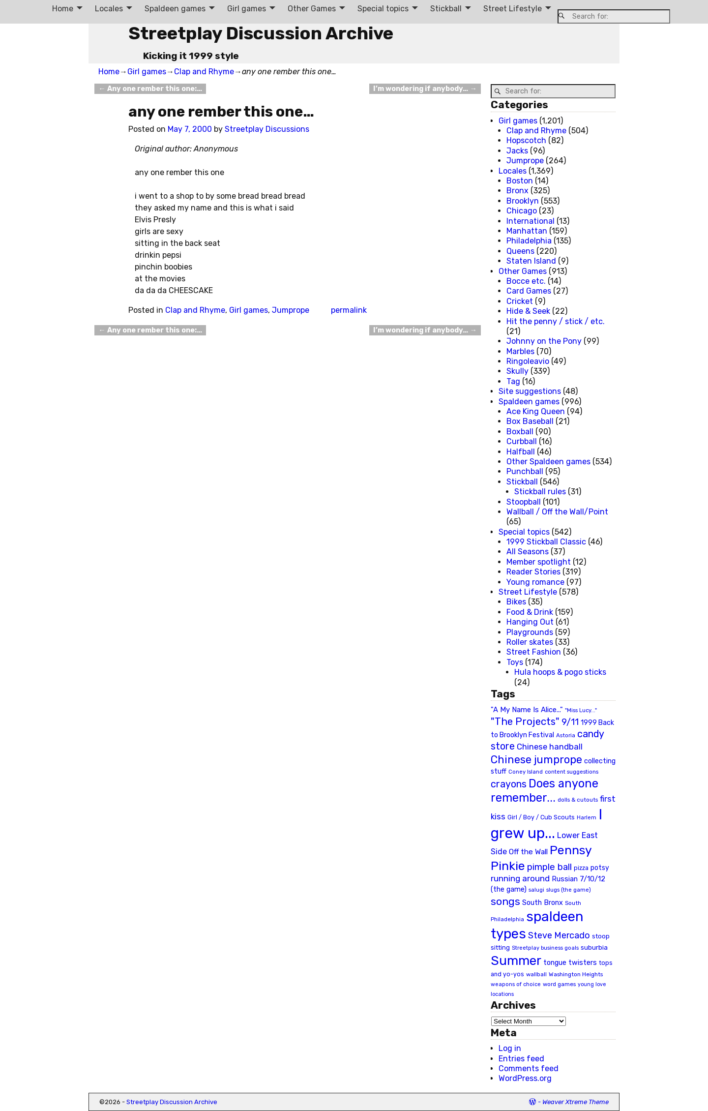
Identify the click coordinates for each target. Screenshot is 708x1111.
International (530, 221)
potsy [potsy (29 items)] (599, 867)
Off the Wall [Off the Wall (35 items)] (528, 851)
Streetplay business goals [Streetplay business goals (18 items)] (545, 948)
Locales (109, 8)
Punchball (524, 471)
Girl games (246, 8)
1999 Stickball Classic (546, 541)
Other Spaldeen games (548, 461)
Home (62, 8)
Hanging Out (530, 622)
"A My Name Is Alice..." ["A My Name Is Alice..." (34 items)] (527, 709)
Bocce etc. (526, 281)
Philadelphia (529, 240)
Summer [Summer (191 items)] (516, 960)
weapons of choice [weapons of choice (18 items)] (516, 984)
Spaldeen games (175, 8)
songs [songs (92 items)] (505, 901)
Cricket (519, 301)
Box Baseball (530, 421)
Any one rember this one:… (150, 89)
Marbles (520, 351)
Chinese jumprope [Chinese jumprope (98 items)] (536, 759)
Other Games (312, 8)
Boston (519, 180)
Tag (513, 381)
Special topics (383, 8)
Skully (517, 371)
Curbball (521, 441)
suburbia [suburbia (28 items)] (594, 947)
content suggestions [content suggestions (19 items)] (571, 771)
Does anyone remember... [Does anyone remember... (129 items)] (544, 791)
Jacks (517, 150)
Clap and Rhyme (204, 71)
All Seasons (527, 551)
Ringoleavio (527, 361)
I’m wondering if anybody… (424, 89)
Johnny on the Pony (544, 341)
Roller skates (529, 642)
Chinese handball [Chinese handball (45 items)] (550, 746)
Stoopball (523, 502)
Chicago (521, 210)
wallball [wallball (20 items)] (536, 974)
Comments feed (529, 1068)
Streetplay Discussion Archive (260, 33)
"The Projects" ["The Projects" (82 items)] (525, 721)
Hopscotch (526, 140)
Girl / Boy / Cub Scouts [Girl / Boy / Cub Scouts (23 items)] (541, 817)
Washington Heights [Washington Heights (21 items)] (576, 974)
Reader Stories (533, 571)
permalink (349, 310)
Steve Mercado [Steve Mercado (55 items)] (559, 935)
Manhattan (526, 231)
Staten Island (531, 261)
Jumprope (290, 310)
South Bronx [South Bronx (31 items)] (542, 903)
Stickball (446, 8)
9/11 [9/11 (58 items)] (570, 722)
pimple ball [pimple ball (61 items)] (549, 867)
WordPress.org (525, 1078)
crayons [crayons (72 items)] (509, 784)
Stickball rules (540, 491)
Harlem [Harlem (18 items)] (586, 817)
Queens (520, 251)
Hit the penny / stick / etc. (555, 321)
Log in (510, 1048)
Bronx (517, 190)
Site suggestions (530, 391)
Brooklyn (522, 201)
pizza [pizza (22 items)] (581, 868)
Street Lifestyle (512, 8)
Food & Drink (529, 612)
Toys (514, 662)
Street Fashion (533, 652)
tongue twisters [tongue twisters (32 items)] (570, 962)
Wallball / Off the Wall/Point (557, 511)
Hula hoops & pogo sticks (560, 672)
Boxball (519, 431)
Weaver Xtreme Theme (575, 1102)
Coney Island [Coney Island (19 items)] (525, 771)
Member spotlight (538, 562)
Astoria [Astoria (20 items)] (565, 735)
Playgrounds (529, 632)
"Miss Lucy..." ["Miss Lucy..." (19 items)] (581, 710)
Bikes (516, 601)
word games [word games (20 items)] (559, 984)
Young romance (535, 582)
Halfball (520, 451)
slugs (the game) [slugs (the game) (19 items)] (568, 889)
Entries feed (521, 1058)
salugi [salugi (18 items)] (536, 890)
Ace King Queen (535, 411)
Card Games (528, 291)
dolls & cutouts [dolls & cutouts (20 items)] (578, 799)
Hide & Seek (528, 311)
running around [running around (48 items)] (520, 878)
